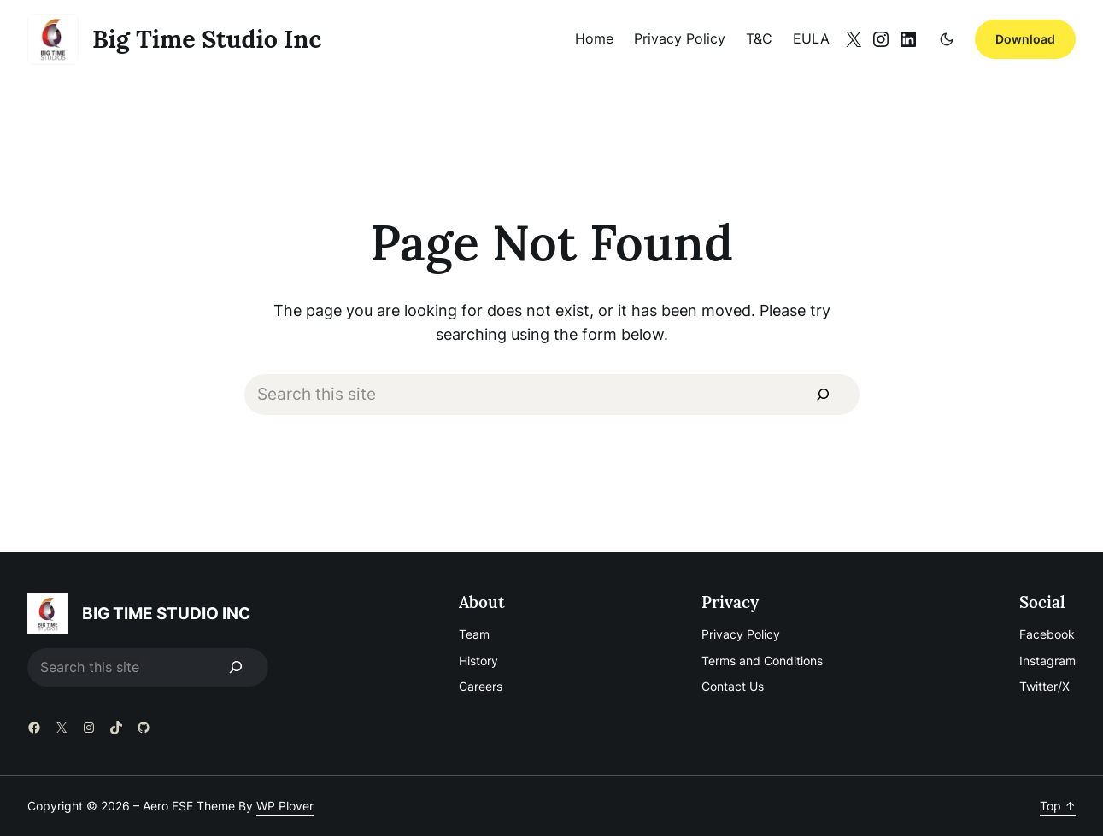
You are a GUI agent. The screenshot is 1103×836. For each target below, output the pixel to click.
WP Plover (285, 805)
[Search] (822, 394)
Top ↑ (1058, 805)
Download (1025, 39)
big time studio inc (206, 39)
